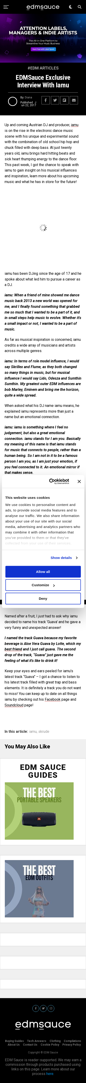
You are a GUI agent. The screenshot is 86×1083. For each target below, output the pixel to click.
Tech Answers (36, 1041)
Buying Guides (14, 1041)
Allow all (43, 572)
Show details (61, 558)
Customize (43, 585)
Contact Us (30, 1044)
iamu (74, 125)
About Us (14, 1044)
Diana (28, 97)
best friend (13, 649)
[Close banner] (79, 481)
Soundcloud (14, 705)
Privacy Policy (71, 1044)
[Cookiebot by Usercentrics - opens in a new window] (51, 481)
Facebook (53, 699)
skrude (43, 731)
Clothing (55, 1041)
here (49, 1074)
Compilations (72, 1041)
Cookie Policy (50, 1044)
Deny (43, 598)
